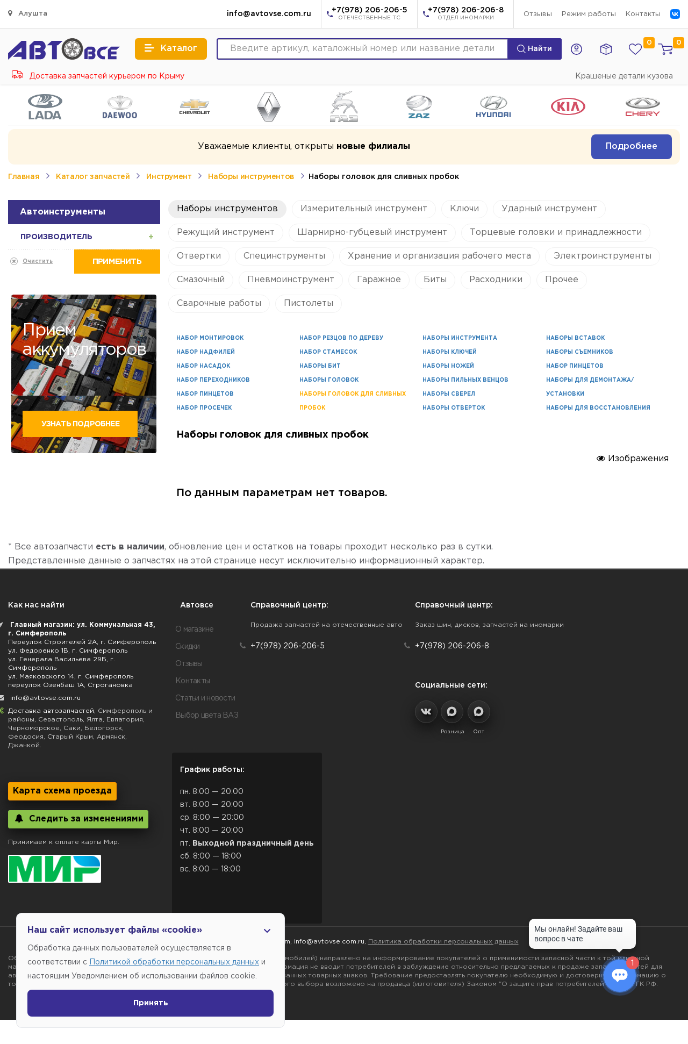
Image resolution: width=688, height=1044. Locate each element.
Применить (116, 261)
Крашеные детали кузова (624, 76)
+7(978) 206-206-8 (466, 14)
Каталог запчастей (93, 177)
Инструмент (168, 177)
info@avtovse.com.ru (269, 14)
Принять (150, 1003)
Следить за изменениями (78, 818)
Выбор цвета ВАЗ (206, 715)
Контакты (643, 14)
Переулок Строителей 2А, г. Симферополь (82, 642)
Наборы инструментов (250, 177)
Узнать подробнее (80, 424)
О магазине (194, 629)
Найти (534, 49)
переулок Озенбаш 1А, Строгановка (70, 685)
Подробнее (631, 146)
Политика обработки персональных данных (443, 942)
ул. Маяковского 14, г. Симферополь (70, 677)
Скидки (187, 646)
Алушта (27, 13)
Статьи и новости (205, 698)
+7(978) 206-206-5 (369, 14)
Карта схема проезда (62, 791)
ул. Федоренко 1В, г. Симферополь (67, 651)
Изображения (633, 458)
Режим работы (589, 14)
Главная (23, 177)
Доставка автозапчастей (51, 711)
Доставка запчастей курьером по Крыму (98, 76)
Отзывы (538, 14)
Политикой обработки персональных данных (174, 962)
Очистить (38, 261)
